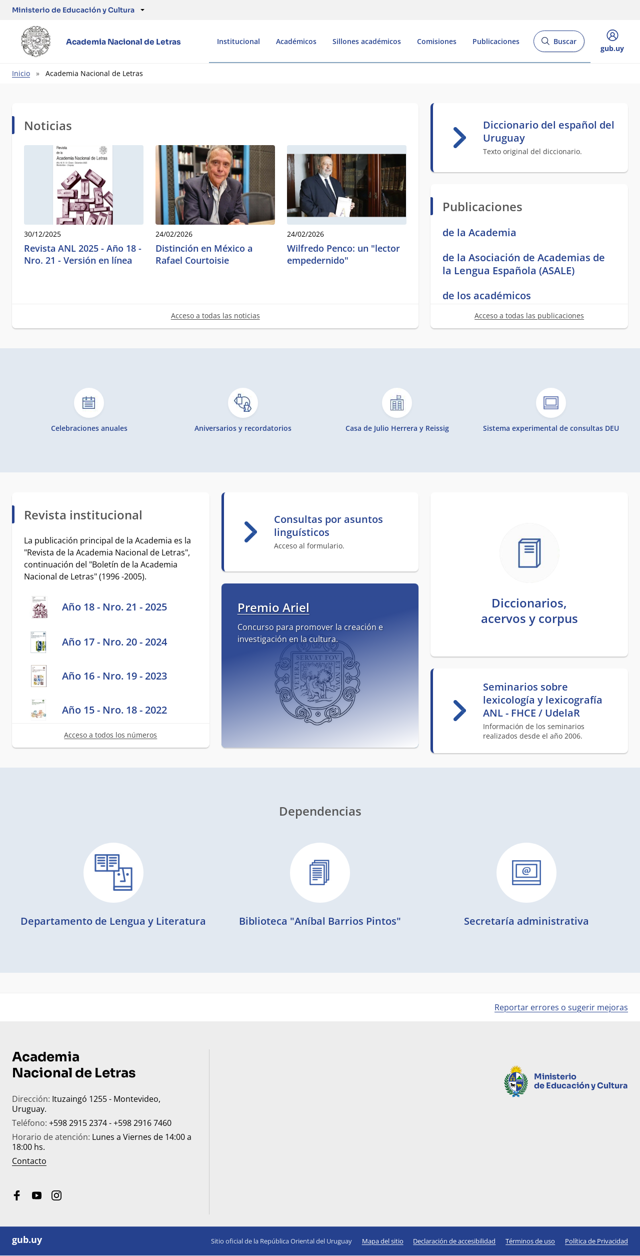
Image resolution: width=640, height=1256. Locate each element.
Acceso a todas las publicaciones (529, 315)
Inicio (21, 73)
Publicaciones (496, 41)
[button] (73, 10)
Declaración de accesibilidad (454, 1240)
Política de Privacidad (596, 1240)
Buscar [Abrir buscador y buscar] (558, 44)
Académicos (296, 41)
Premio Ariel (274, 607)
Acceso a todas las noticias (215, 315)
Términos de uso (530, 1240)
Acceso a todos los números (110, 735)
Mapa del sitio (383, 1240)
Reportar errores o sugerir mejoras (561, 1007)
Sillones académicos (366, 41)
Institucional (238, 41)
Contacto (29, 1160)
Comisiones (436, 41)
